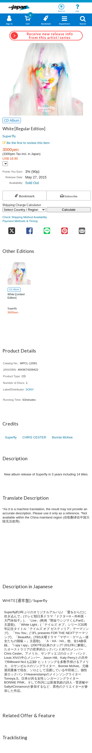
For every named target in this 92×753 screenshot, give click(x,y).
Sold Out (32, 183)
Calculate (69, 210)
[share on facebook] (29, 229)
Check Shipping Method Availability (24, 217)
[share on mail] (82, 229)
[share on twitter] (11, 229)
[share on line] (47, 229)
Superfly (9, 136)
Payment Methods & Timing (20, 221)
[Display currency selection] (5, 163)
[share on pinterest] (64, 229)
